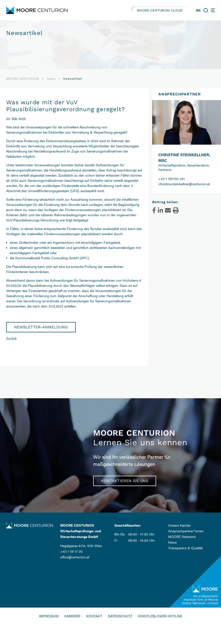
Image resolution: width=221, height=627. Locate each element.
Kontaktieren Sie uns (124, 480)
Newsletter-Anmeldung (41, 327)
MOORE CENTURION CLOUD (160, 10)
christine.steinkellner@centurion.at (184, 183)
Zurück (11, 338)
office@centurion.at (74, 556)
